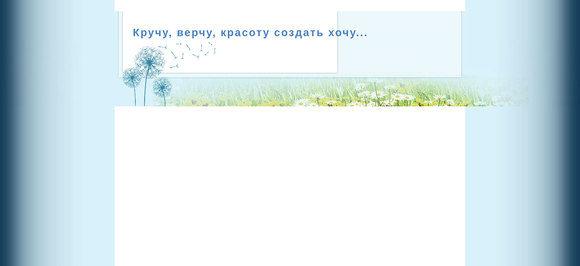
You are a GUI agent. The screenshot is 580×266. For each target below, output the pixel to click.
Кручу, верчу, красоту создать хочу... (250, 32)
